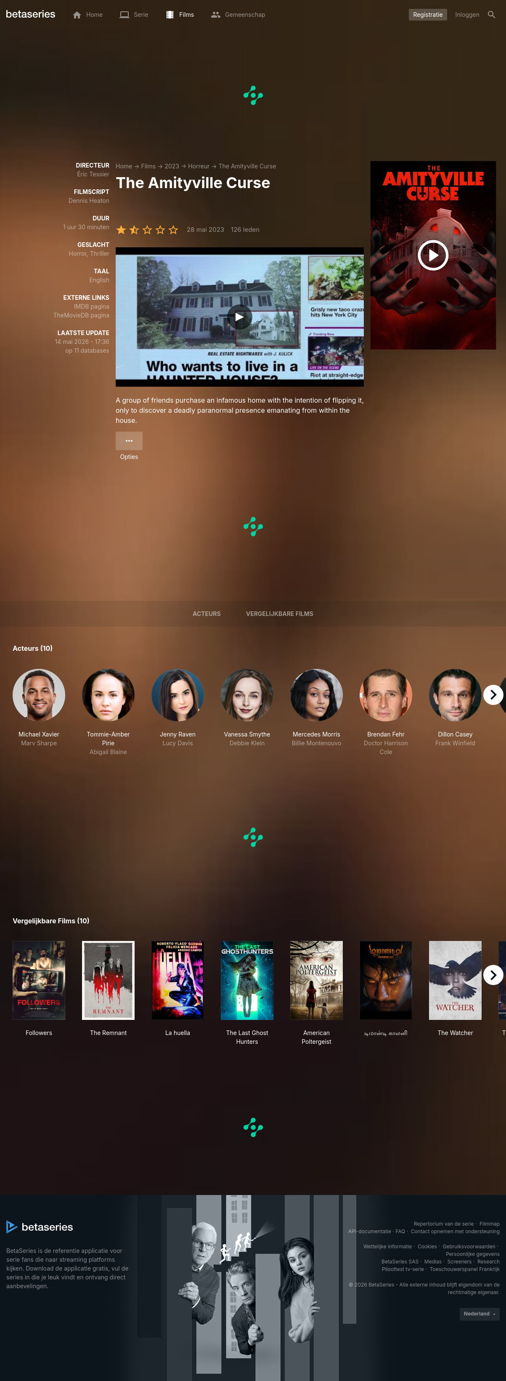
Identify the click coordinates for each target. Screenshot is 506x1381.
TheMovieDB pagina (81, 315)
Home (124, 166)
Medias (433, 1261)
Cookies (427, 1246)
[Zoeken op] (492, 14)
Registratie (427, 14)
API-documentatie (369, 1231)
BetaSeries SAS (400, 1261)
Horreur (198, 166)
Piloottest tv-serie (403, 1269)
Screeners (460, 1261)
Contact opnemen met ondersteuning (455, 1231)
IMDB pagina (91, 306)
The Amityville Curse (247, 166)
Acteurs (207, 613)
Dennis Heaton (89, 200)
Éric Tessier (93, 174)
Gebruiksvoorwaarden (468, 1246)
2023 (171, 166)
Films (148, 166)
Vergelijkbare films (279, 613)
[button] (39, 712)
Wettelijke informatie (387, 1246)
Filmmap (490, 1224)
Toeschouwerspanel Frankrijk (465, 1269)
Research (488, 1261)
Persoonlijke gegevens (473, 1254)
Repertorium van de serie (444, 1224)
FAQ (400, 1231)
